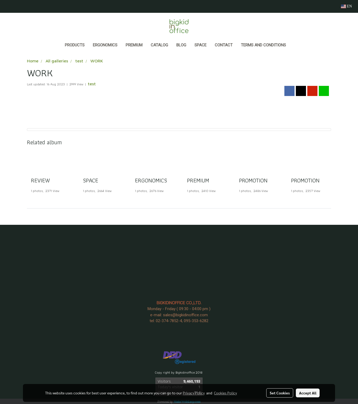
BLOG (181, 45)
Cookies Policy (225, 392)
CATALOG (159, 45)
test (92, 84)
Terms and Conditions (263, 45)
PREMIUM (134, 45)
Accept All (307, 392)
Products (75, 45)
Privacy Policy (194, 392)
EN (346, 6)
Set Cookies (280, 392)
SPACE (200, 45)
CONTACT (224, 45)
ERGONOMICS (105, 45)
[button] (295, 45)
